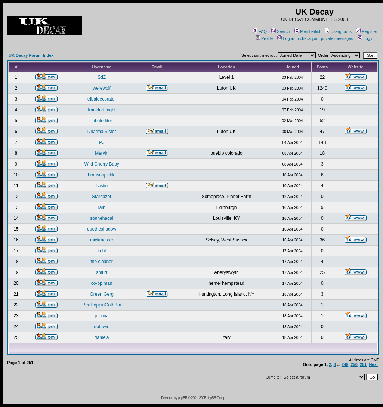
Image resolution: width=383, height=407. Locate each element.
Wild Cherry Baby (101, 164)
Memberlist (307, 31)
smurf (101, 272)
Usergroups (338, 31)
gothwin (101, 326)
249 (345, 364)
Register (366, 31)
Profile (264, 38)
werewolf (101, 88)
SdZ (102, 77)
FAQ (260, 31)
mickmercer (101, 240)
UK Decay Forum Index (31, 55)
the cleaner (101, 261)
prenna (101, 315)
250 (353, 364)
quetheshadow (101, 229)
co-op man (101, 283)
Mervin (101, 153)
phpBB (182, 398)
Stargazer (101, 196)
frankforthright (101, 109)
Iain (101, 207)
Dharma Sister (101, 131)
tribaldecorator (101, 99)
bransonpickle (101, 175)
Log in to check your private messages (315, 38)
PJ (101, 142)
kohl (102, 250)
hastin (102, 185)
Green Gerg (101, 294)
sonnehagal (101, 218)
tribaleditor (101, 120)
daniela (102, 337)
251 (363, 364)
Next (373, 364)
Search (280, 31)
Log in (366, 38)
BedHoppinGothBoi (102, 305)
